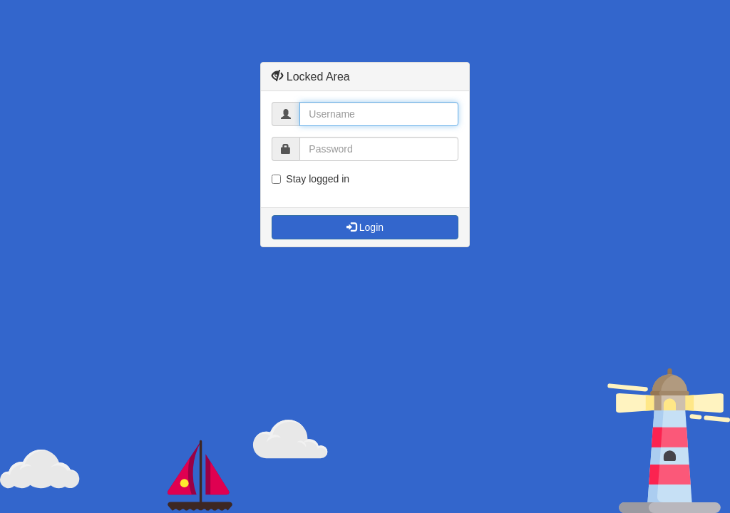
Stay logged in (310, 179)
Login (365, 227)
